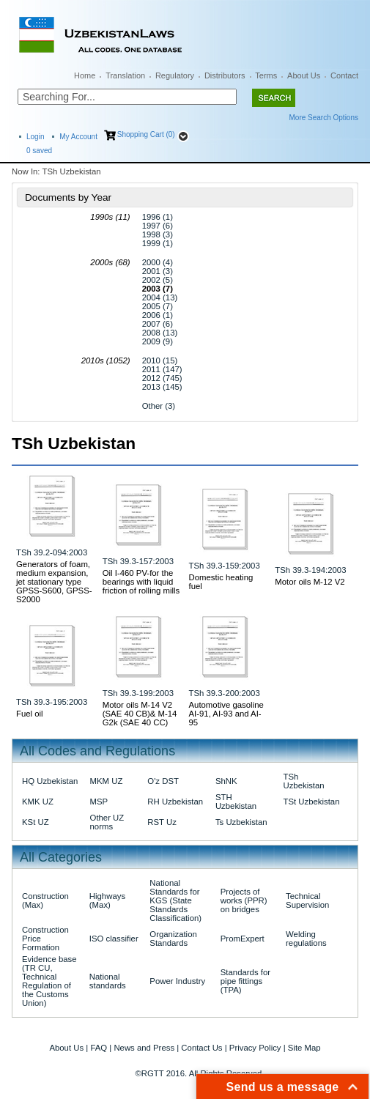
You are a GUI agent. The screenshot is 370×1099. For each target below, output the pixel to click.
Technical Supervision (307, 900)
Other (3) (158, 406)
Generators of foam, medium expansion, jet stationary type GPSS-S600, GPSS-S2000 (54, 582)
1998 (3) (157, 234)
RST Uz (162, 822)
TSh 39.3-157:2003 (138, 561)
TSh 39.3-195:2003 (51, 701)
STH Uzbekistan (235, 801)
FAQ (98, 1047)
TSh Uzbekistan (303, 781)
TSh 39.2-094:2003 (51, 552)
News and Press (144, 1047)
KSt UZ (35, 822)
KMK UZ (37, 801)
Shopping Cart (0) (146, 134)
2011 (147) (162, 369)
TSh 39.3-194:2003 (310, 570)
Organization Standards (172, 938)
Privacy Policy (255, 1047)
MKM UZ (106, 781)
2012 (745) (162, 378)
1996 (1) (157, 216)
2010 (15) (160, 360)
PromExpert (242, 938)
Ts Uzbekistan (241, 822)
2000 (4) (157, 262)
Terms (266, 75)
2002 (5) (157, 279)
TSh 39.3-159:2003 (224, 565)
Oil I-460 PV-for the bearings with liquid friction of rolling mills (141, 582)
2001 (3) (157, 271)
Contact (344, 75)
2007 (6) (157, 323)
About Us (303, 75)
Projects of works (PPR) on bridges (244, 900)
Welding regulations (306, 938)
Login (35, 137)
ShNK (226, 781)
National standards (107, 981)
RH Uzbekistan (175, 801)
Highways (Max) (107, 900)
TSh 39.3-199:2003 (138, 693)
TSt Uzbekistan (311, 801)
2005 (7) (157, 306)
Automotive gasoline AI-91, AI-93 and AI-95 (226, 713)
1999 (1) (157, 243)
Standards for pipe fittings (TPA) (245, 981)
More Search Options (324, 118)
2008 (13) (160, 332)
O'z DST (163, 781)
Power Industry (177, 981)
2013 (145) (162, 386)
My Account (78, 137)
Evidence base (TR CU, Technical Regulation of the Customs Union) (49, 981)
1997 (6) (157, 225)
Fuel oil (29, 713)
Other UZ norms (107, 822)
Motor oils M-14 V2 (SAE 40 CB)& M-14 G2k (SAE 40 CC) (140, 713)
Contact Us (201, 1047)
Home (84, 75)
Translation (125, 75)
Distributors (224, 75)
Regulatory (174, 75)
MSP (99, 801)
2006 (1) (157, 315)
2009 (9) (157, 341)
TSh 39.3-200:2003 (224, 693)
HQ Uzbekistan (50, 781)
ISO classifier (113, 938)
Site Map (304, 1047)
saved (39, 151)
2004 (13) (160, 297)
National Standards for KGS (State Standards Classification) (175, 900)
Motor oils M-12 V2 (309, 581)
